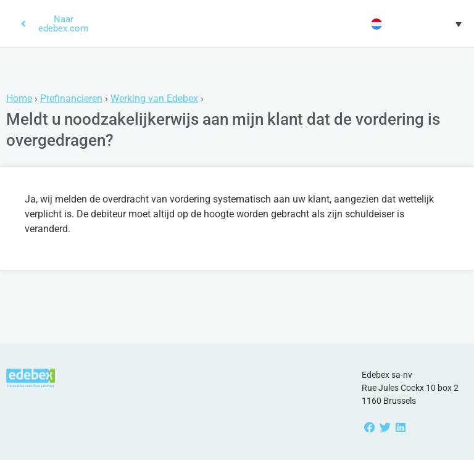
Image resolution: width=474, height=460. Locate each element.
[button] (415, 24)
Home (19, 98)
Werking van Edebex (154, 98)
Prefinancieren (71, 98)
